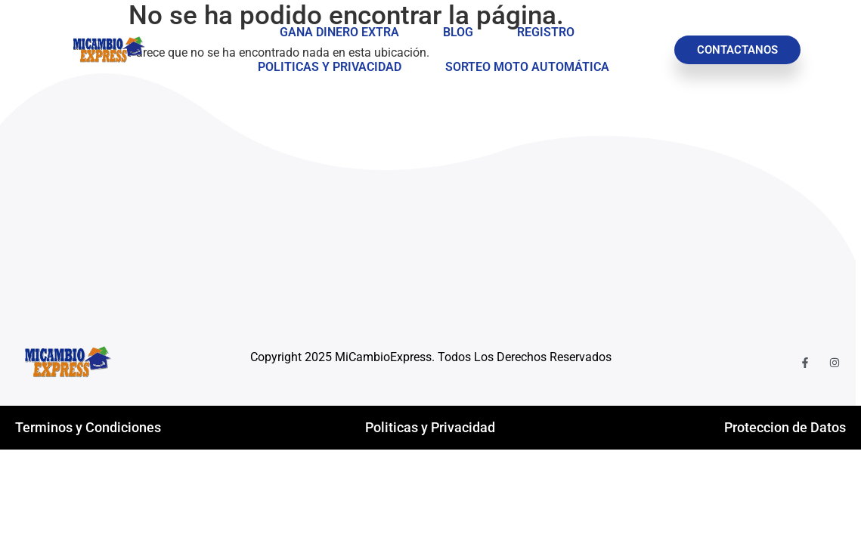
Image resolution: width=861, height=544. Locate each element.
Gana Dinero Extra (339, 32)
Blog (458, 32)
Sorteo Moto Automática (527, 67)
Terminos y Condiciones (88, 427)
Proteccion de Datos (785, 427)
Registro (546, 32)
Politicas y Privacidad (329, 67)
